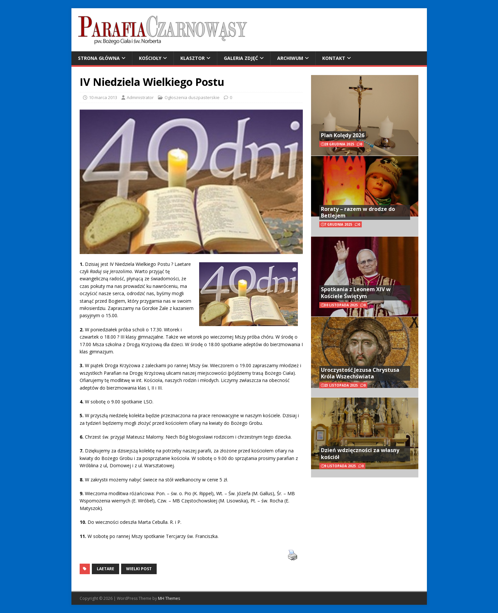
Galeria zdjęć (241, 58)
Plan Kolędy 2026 (342, 135)
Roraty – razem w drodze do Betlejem (358, 212)
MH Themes (169, 598)
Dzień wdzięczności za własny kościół (360, 454)
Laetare (105, 569)
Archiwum (290, 58)
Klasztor (192, 58)
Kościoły (150, 58)
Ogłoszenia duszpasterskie (192, 97)
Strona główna (99, 58)
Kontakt (333, 58)
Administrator (140, 97)
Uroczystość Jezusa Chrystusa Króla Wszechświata (360, 373)
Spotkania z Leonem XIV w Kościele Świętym (356, 293)
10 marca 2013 (103, 97)
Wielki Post (139, 569)
